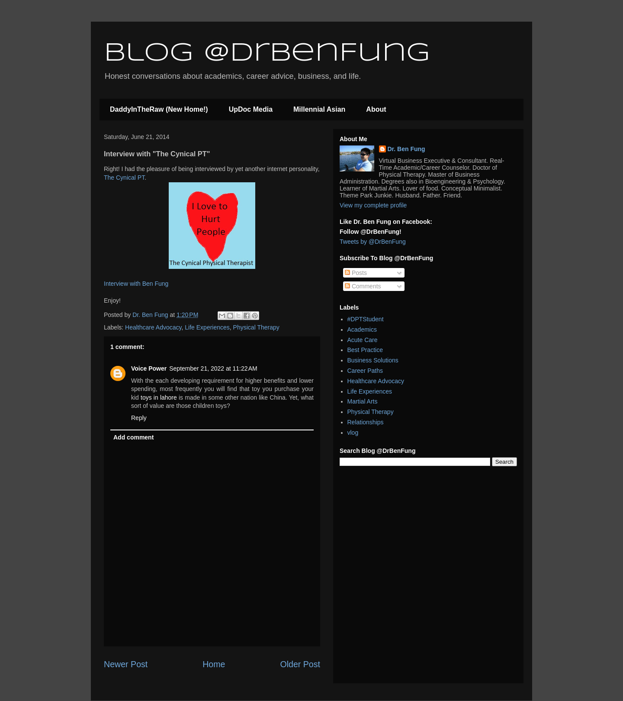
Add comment (133, 437)
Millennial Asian (319, 109)
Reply (139, 417)
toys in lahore (159, 397)
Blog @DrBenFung (267, 53)
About (376, 109)
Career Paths (365, 370)
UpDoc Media (251, 109)
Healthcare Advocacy (153, 327)
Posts (356, 272)
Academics (362, 329)
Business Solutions (372, 360)
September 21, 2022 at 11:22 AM (213, 368)
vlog (353, 432)
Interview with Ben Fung (136, 283)
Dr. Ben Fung (406, 148)
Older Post (300, 664)
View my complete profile (373, 205)
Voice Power (149, 368)
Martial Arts (362, 401)
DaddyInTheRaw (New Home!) (159, 109)
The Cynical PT (124, 177)
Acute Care (362, 339)
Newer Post (126, 664)
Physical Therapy (256, 327)
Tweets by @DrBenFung (373, 241)
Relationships (365, 422)
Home (213, 664)
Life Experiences (207, 327)
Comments (363, 286)
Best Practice (365, 349)
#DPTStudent (365, 319)
